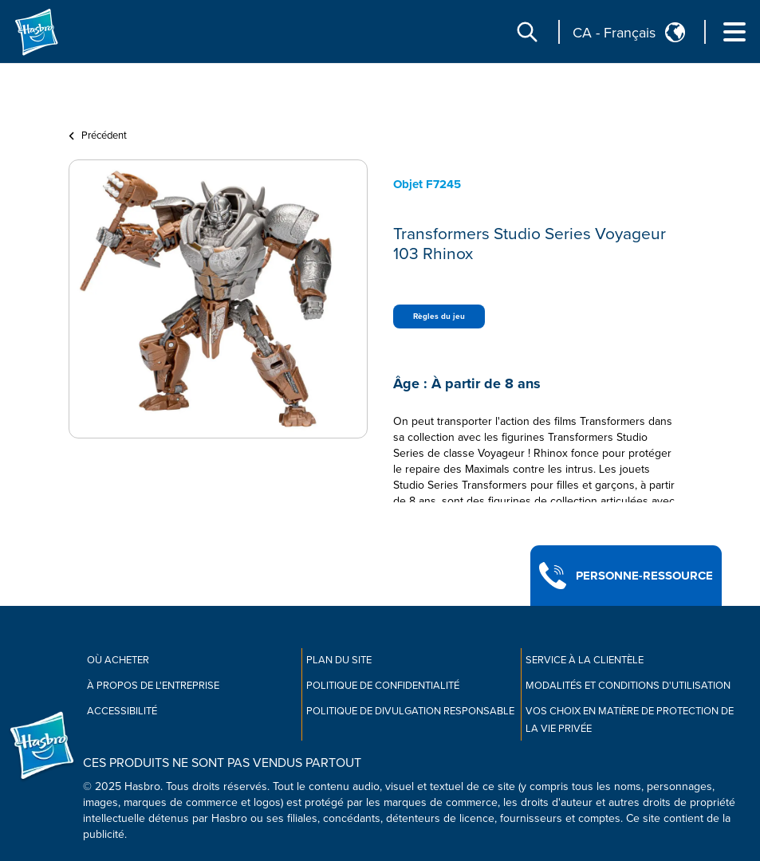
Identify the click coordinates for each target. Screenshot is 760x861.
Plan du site (339, 660)
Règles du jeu (439, 316)
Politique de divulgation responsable (410, 711)
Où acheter (118, 660)
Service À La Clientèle (585, 660)
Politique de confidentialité (382, 685)
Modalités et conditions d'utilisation (628, 685)
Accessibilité (122, 711)
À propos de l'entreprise (153, 685)
